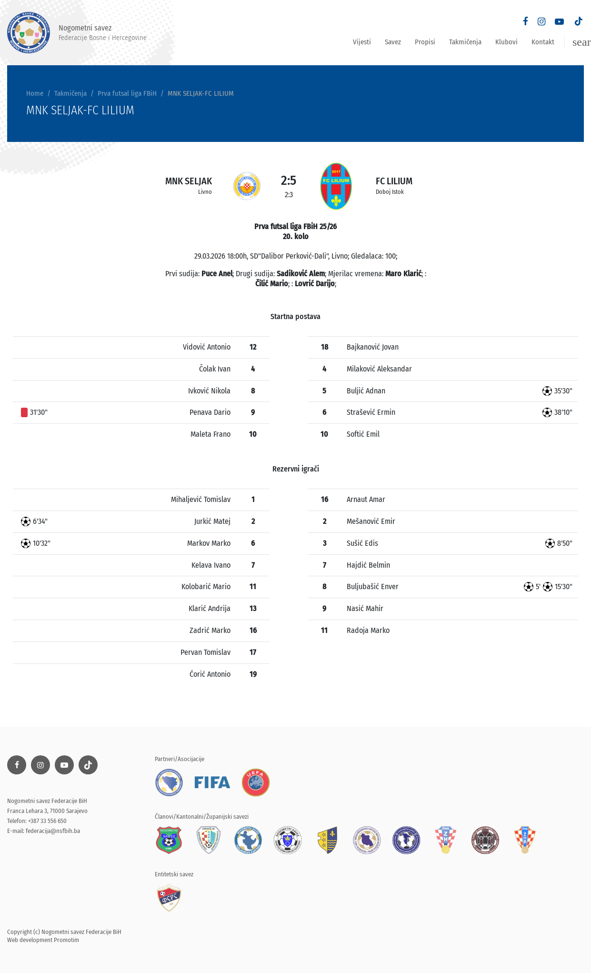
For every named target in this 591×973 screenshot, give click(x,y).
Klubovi (506, 42)
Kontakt (542, 42)
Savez (393, 42)
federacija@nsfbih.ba (53, 830)
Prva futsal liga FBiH (127, 93)
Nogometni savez (77, 32)
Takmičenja (465, 42)
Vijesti (362, 42)
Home (34, 93)
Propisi (425, 42)
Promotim (66, 939)
